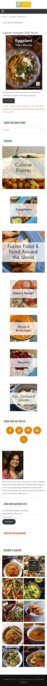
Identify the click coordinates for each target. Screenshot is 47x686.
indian (41, 106)
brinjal (11, 106)
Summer (42, 109)
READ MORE (8, 100)
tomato (7, 112)
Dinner (19, 106)
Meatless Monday (21, 109)
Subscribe (9, 522)
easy (23, 106)
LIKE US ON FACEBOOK (15, 533)
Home (4, 16)
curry (15, 106)
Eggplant (26, 106)
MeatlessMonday (30, 109)
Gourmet (32, 106)
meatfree (13, 109)
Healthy (37, 106)
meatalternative (7, 109)
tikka (4, 112)
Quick (37, 109)
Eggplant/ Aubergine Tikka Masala (20, 32)
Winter (12, 112)
